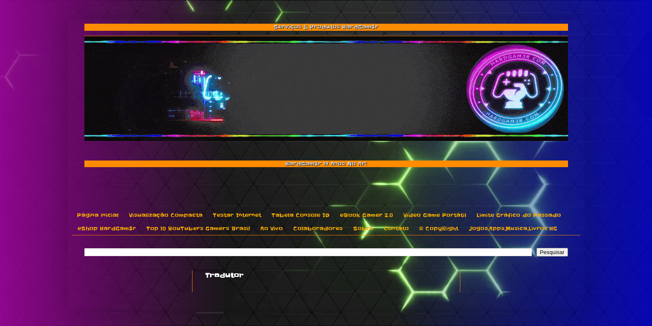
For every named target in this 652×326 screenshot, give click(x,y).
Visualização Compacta (166, 215)
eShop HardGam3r (106, 228)
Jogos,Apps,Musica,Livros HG (513, 228)
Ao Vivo (271, 228)
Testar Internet (237, 215)
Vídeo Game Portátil (434, 215)
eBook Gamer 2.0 (366, 215)
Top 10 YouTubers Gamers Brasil (198, 228)
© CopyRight (438, 228)
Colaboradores (318, 228)
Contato (396, 228)
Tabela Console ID (300, 215)
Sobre (363, 228)
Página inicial (98, 215)
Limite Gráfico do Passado (519, 215)
